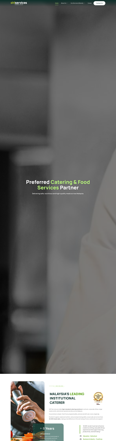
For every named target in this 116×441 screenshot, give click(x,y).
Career (90, 3)
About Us (64, 3)
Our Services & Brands (78, 3)
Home (56, 3)
